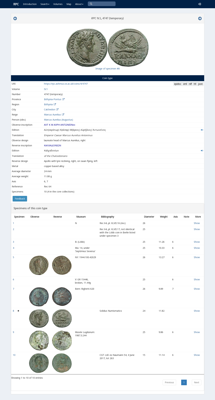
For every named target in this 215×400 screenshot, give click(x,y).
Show (197, 223)
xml (185, 83)
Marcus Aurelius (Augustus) (58, 119)
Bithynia (48, 104)
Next (196, 382)
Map (68, 4)
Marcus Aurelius (52, 114)
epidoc (177, 83)
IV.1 (46, 89)
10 (14, 354)
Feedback (20, 198)
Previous (169, 382)
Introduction (30, 4)
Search (45, 4)
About (79, 4)
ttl (195, 83)
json (200, 83)
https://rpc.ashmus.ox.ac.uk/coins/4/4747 (66, 83)
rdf (190, 83)
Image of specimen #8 (108, 68)
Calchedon (49, 109)
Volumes (58, 4)
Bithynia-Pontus (52, 99)
